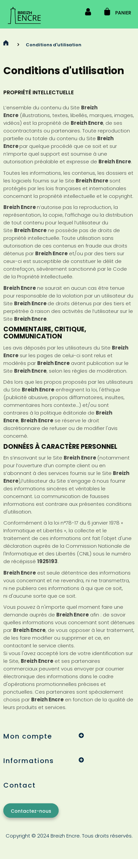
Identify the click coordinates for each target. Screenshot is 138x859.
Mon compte (27, 736)
